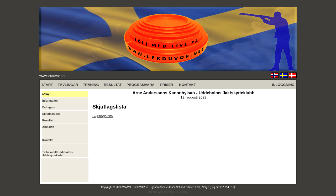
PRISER (166, 85)
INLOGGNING (283, 85)
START (47, 85)
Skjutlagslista (102, 116)
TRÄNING (91, 85)
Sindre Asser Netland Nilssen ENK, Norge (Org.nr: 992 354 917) (197, 187)
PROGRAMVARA (140, 85)
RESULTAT (113, 85)
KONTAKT (187, 85)
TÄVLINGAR (68, 85)
